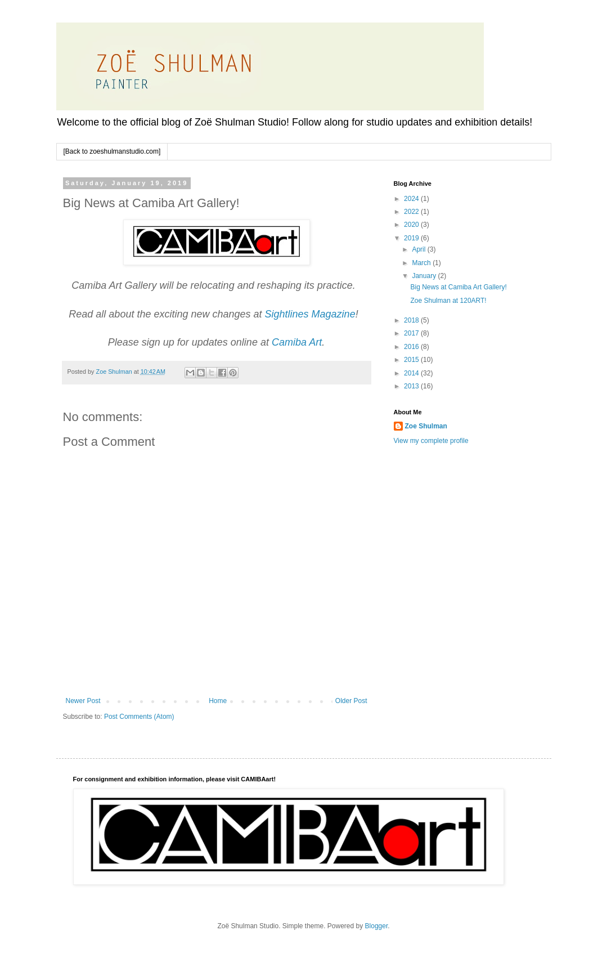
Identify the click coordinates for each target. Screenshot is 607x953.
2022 (412, 212)
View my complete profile (431, 441)
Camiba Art (297, 342)
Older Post (351, 701)
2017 (412, 333)
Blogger (376, 926)
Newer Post (83, 701)
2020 (412, 225)
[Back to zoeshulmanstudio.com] (112, 151)
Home (218, 701)
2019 (412, 238)
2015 (412, 360)
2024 (412, 199)
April (419, 249)
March (422, 263)
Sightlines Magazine (310, 314)
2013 (412, 386)
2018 (412, 320)
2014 (412, 373)
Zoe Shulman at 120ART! (448, 301)
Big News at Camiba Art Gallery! (458, 287)
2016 (412, 347)
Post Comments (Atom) (139, 717)
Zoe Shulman (426, 426)
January (425, 276)
